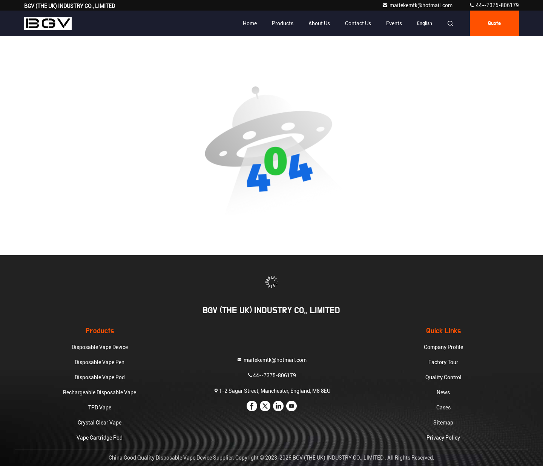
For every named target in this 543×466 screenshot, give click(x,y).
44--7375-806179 (494, 5)
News (443, 392)
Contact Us (358, 23)
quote (494, 23)
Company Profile (443, 347)
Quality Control (443, 377)
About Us (319, 23)
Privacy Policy (443, 438)
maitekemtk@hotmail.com (418, 5)
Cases (443, 407)
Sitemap (443, 423)
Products (282, 23)
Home (250, 23)
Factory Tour (443, 362)
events (394, 23)
